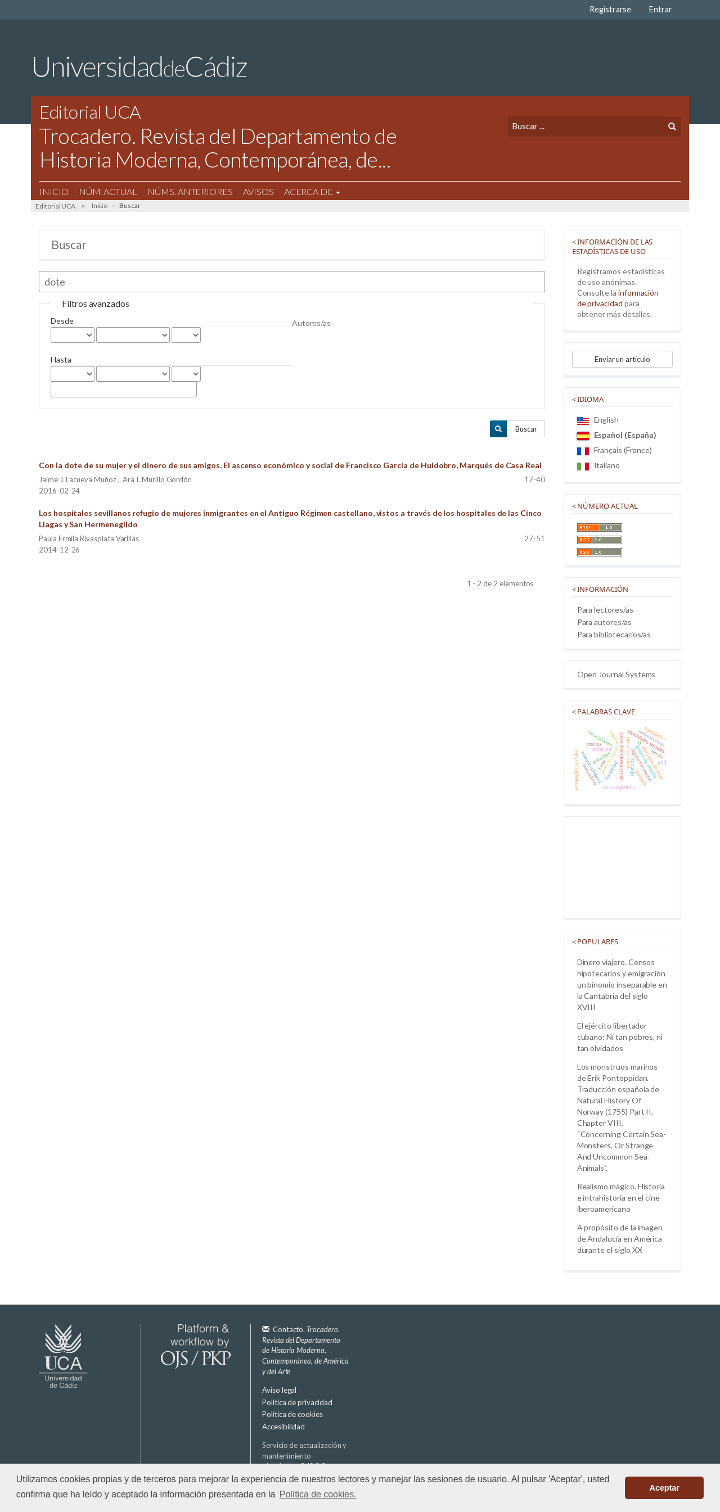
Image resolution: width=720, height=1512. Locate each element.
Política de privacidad (297, 1402)
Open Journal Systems (616, 674)
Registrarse (610, 9)
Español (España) (616, 435)
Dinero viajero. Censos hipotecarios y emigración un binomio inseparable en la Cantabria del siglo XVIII (622, 984)
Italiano (598, 465)
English (598, 419)
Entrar (660, 9)
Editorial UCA (55, 206)
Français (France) (614, 450)
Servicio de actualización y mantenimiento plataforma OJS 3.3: (304, 1461)
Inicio (54, 191)
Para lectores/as (605, 609)
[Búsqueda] (586, 126)
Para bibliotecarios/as (614, 634)
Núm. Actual (108, 191)
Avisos (258, 191)
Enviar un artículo (622, 359)
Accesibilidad (283, 1426)
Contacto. (305, 1350)
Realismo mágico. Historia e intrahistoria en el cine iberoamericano (621, 1197)
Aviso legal (279, 1390)
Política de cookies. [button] (318, 1494)
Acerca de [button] (312, 191)
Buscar (526, 428)
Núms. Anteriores (190, 191)
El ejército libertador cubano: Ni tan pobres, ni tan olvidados (620, 1037)
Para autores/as (604, 622)
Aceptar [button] (665, 1487)
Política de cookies (292, 1414)
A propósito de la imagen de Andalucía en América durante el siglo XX (620, 1239)
